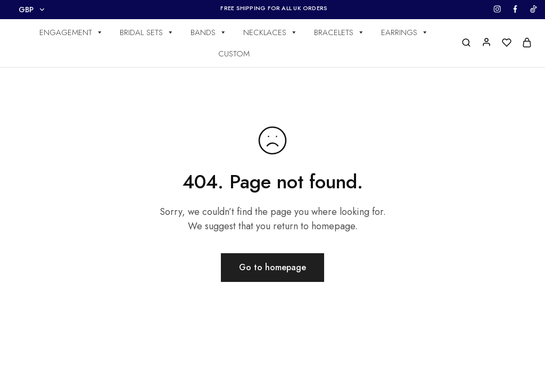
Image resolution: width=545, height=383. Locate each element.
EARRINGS (404, 32)
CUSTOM (234, 54)
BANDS (209, 32)
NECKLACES (270, 32)
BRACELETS (339, 32)
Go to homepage (272, 267)
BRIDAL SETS (147, 32)
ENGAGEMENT (71, 32)
